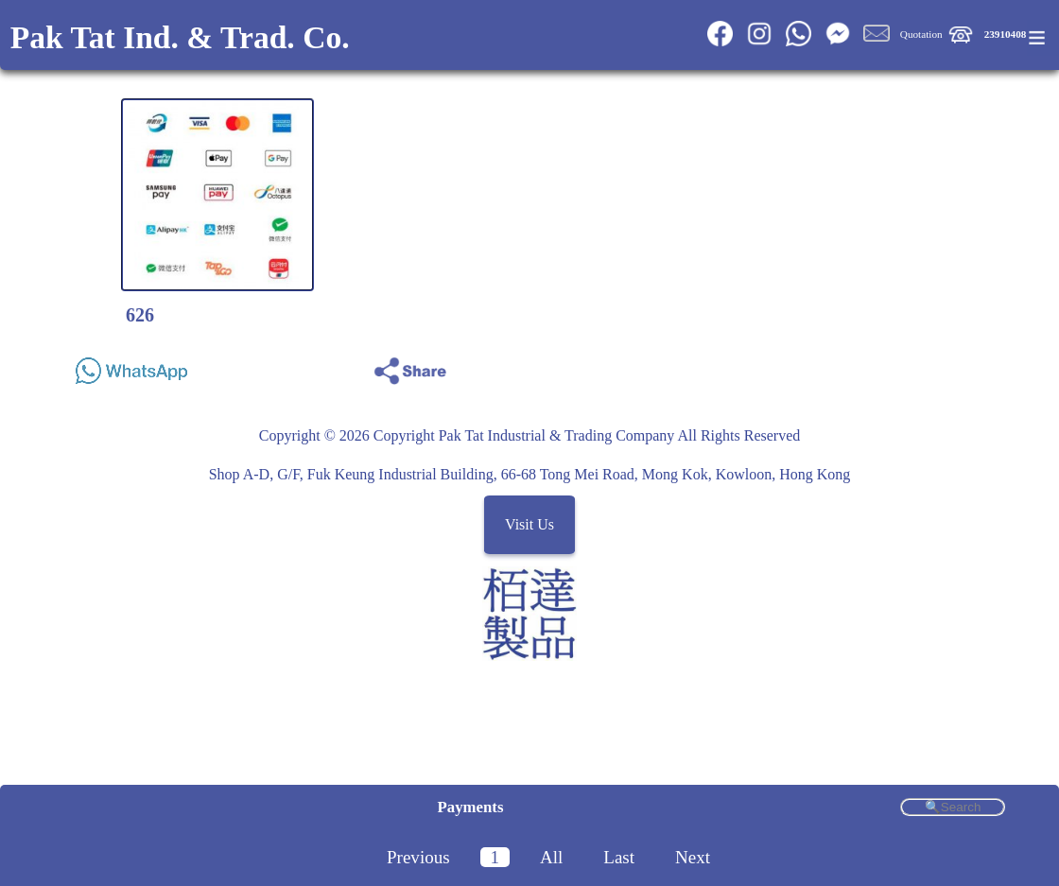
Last (618, 857)
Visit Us (529, 524)
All (551, 857)
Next (692, 857)
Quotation (921, 34)
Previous (418, 857)
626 (140, 314)
